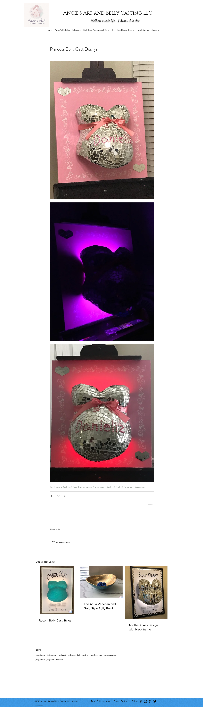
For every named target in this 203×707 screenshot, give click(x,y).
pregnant (50, 659)
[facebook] (141, 701)
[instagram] (145, 701)
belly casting (82, 655)
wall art (59, 659)
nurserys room (110, 655)
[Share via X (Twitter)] (58, 496)
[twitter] (155, 701)
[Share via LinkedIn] (65, 496)
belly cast (72, 655)
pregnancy (40, 659)
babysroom (52, 655)
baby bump (40, 655)
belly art (62, 655)
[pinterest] (150, 701)
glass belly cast (96, 655)
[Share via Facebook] (51, 496)
